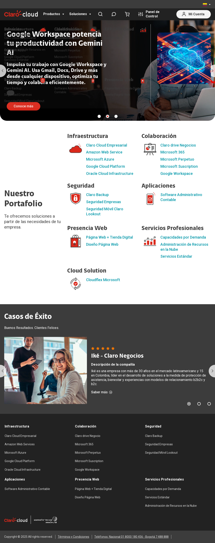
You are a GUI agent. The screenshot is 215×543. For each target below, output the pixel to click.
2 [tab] (107, 116)
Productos (51, 14)
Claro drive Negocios (178, 145)
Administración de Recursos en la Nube (171, 505)
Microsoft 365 (172, 152)
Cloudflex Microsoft (103, 280)
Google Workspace (176, 173)
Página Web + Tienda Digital (109, 237)
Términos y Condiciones (73, 536)
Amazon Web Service (104, 152)
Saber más (101, 392)
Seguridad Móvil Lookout (161, 452)
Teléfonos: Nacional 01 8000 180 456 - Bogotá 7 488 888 (131, 536)
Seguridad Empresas (103, 202)
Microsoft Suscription (179, 166)
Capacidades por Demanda (183, 237)
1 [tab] (99, 116)
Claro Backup (97, 194)
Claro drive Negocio (87, 436)
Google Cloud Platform (105, 166)
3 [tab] (116, 116)
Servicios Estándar (176, 256)
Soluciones (78, 14)
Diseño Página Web (102, 244)
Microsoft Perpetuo (177, 159)
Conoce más (23, 106)
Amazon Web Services (20, 444)
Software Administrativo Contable (27, 489)
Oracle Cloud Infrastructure (109, 173)
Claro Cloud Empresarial (106, 145)
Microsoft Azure (100, 159)
